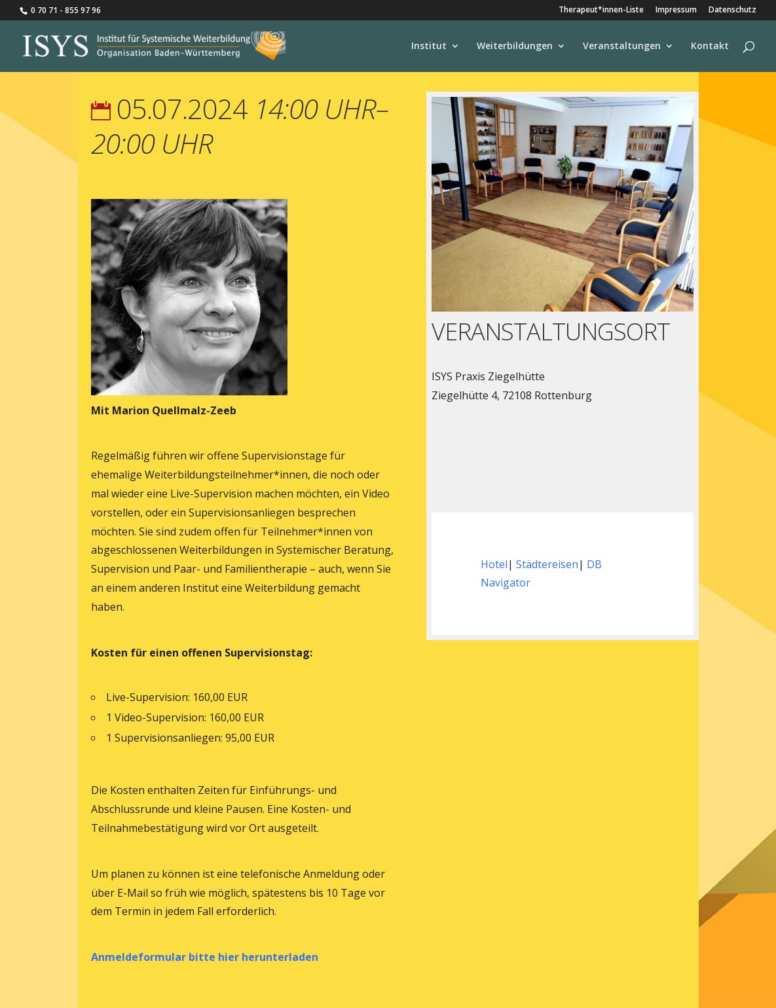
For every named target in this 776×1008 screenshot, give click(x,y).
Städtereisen (547, 564)
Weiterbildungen (515, 46)
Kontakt (710, 46)
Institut (429, 46)
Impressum (676, 10)
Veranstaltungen (622, 46)
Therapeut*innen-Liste (601, 10)
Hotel (494, 564)
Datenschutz (732, 10)
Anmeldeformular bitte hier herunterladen (204, 957)
